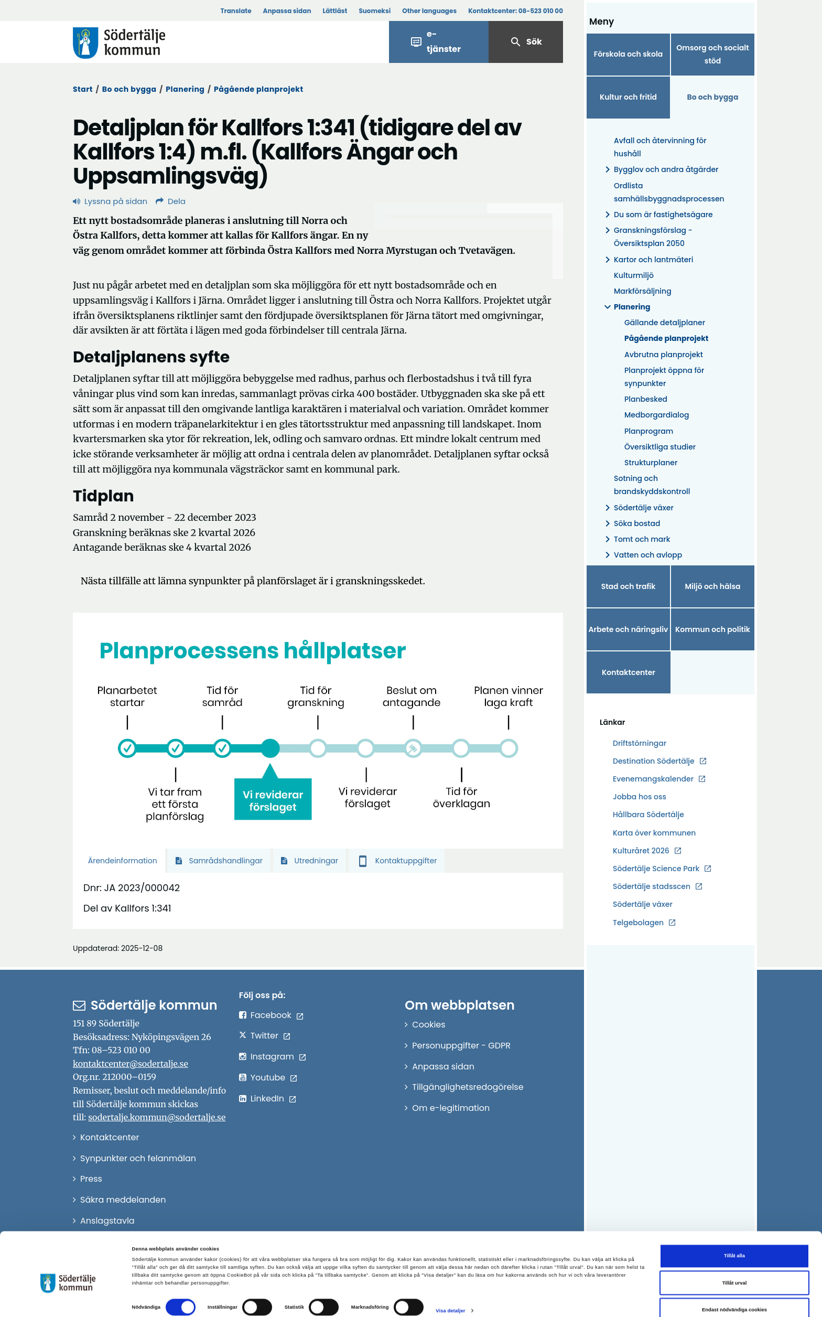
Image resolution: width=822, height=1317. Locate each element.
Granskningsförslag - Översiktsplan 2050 (647, 237)
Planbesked (645, 399)
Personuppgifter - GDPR (461, 1046)
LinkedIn (267, 1099)
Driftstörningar (639, 743)
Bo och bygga (129, 89)
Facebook (271, 1015)
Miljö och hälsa (712, 586)
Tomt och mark (635, 539)
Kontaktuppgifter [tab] (396, 860)
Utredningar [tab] (309, 860)
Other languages (429, 10)
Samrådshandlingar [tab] (219, 860)
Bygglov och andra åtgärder (660, 169)
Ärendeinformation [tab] (121, 860)
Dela (171, 201)
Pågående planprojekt (258, 89)
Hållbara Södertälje (648, 814)
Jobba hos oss (639, 797)
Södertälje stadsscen (651, 886)
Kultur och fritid (628, 97)
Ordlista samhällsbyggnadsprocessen (669, 192)
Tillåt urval (734, 1265)
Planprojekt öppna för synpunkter (664, 377)
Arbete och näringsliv (628, 629)
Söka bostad (630, 523)
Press (91, 1179)
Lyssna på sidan (110, 201)
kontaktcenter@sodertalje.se (130, 1063)
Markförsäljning (643, 291)
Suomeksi (375, 10)
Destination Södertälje (654, 761)
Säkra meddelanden (123, 1200)
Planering (185, 89)
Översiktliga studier (660, 447)
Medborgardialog (656, 415)
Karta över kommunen (654, 833)
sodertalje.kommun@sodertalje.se (156, 1117)
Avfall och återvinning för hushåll (660, 147)
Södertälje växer (637, 508)
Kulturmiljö (634, 275)
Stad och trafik (628, 586)
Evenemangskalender (653, 779)
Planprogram (648, 431)
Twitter (264, 1036)
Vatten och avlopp (641, 555)
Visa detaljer (450, 1292)
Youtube (268, 1078)
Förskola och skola (628, 54)
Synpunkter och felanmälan (138, 1158)
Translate (235, 10)
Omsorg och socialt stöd (712, 54)
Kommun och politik (712, 629)
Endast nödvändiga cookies (734, 1292)
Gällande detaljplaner (664, 322)
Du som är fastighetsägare (657, 214)
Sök (526, 42)
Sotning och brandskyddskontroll (652, 485)
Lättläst (335, 10)
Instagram (272, 1057)
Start (83, 89)
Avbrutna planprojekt (663, 354)
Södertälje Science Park (656, 868)
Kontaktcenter (628, 672)
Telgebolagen (638, 922)
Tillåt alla (734, 1238)
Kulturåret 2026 (641, 850)
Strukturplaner (650, 462)
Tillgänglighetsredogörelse (467, 1087)
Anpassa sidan (287, 10)
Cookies (428, 1025)
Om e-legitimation (451, 1108)
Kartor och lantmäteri (647, 259)
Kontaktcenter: (515, 10)
